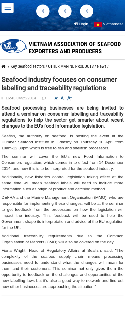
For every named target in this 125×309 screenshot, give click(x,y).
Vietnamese (108, 24)
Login (81, 24)
